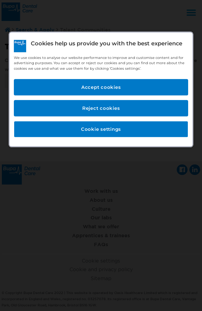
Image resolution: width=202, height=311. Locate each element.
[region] (101, 89)
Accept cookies (101, 87)
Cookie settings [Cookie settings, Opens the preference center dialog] (101, 129)
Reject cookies (101, 108)
